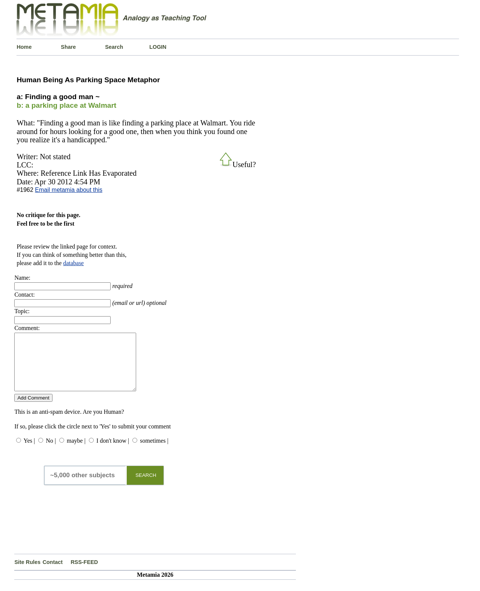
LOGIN (157, 47)
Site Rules (27, 573)
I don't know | (112, 452)
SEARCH (145, 486)
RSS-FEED (84, 573)
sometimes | (154, 452)
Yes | (29, 452)
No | (51, 452)
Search (114, 47)
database (73, 263)
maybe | (76, 452)
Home (24, 47)
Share (68, 47)
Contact (52, 573)
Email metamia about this (68, 190)
